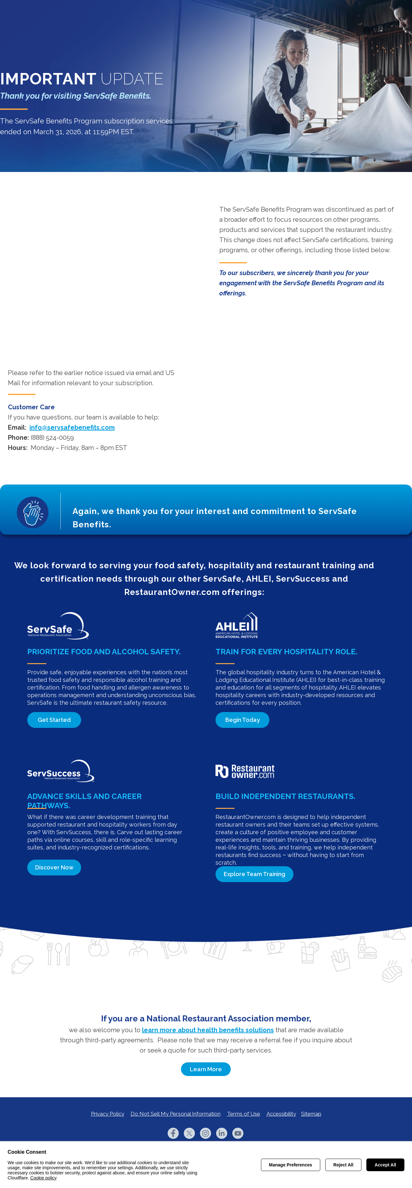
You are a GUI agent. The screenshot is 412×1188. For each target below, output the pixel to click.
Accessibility (281, 1114)
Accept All (385, 1164)
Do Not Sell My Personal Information (176, 1114)
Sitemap (311, 1114)
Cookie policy (43, 1177)
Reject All (343, 1164)
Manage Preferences (290, 1164)
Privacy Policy (107, 1114)
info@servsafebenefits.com (72, 427)
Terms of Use (243, 1114)
